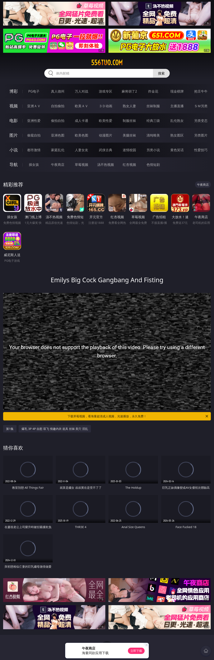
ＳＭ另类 (201, 106)
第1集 (10, 429)
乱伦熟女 (177, 120)
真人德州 (57, 91)
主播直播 (177, 106)
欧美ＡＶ (81, 106)
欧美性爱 (105, 120)
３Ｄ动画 (105, 106)
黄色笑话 (177, 150)
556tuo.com (107, 62)
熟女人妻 (129, 106)
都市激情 (34, 150)
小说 (13, 150)
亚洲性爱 (34, 120)
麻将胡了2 (129, 91)
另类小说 (153, 150)
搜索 (161, 73)
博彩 (13, 91)
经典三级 (153, 120)
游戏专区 (105, 91)
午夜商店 (57, 164)
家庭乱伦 (57, 150)
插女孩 (34, 164)
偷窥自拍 (34, 135)
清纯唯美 (153, 135)
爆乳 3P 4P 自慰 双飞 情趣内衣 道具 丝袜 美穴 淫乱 (55, 429)
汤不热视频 (105, 164)
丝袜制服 (153, 106)
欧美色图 (81, 135)
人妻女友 (81, 150)
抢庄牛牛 (201, 91)
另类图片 (201, 135)
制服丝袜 (129, 120)
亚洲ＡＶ (34, 106)
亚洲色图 (57, 135)
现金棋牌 (177, 91)
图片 (13, 135)
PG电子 (33, 91)
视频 (13, 106)
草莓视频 (81, 164)
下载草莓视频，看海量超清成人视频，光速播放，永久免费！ (138, 416)
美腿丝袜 (129, 135)
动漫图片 (105, 135)
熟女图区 (177, 135)
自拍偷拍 (57, 106)
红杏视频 (129, 164)
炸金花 (153, 91)
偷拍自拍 (57, 120)
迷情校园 (129, 150)
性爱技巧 (201, 150)
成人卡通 (81, 120)
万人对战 (81, 91)
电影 (13, 120)
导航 (13, 164)
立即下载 (136, 651)
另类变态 (201, 120)
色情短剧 (153, 164)
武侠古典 (105, 150)
